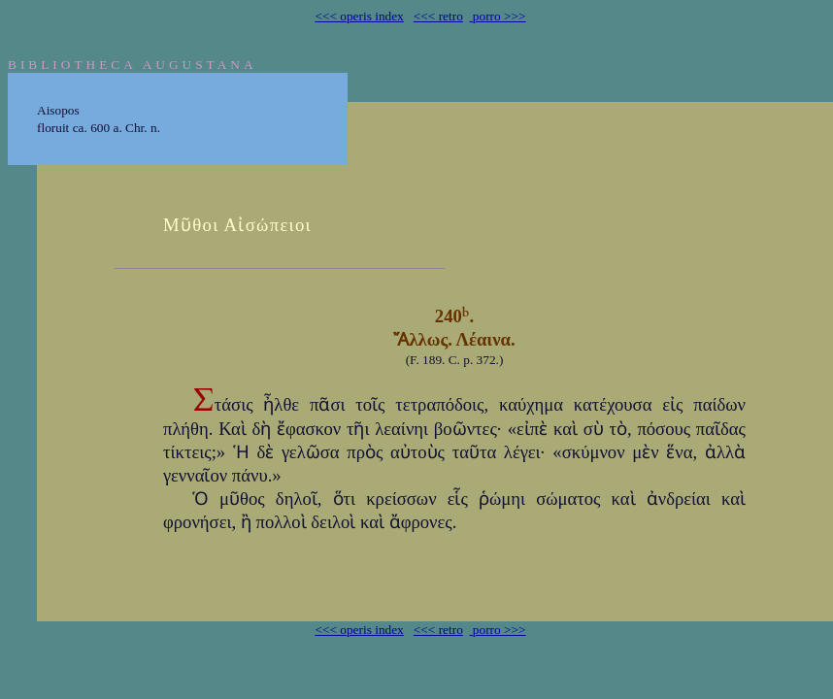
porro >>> (498, 16)
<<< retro (438, 16)
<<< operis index (359, 16)
